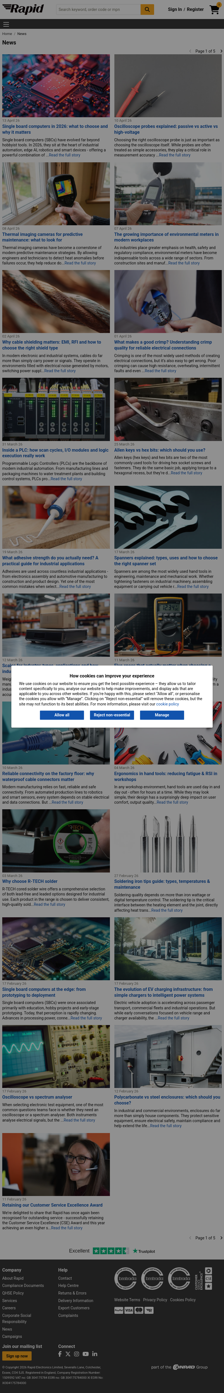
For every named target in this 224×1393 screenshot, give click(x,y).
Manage (162, 715)
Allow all (62, 715)
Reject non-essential (112, 715)
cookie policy (167, 704)
